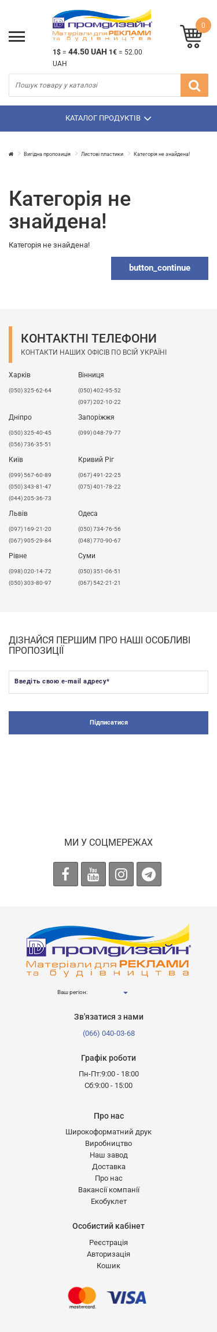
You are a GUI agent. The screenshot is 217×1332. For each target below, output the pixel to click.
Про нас (109, 1178)
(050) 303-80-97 (30, 583)
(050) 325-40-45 (30, 433)
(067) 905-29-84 (30, 540)
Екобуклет (109, 1201)
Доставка (109, 1166)
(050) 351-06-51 (99, 571)
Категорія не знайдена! (162, 154)
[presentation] (109, 768)
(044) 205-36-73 (30, 498)
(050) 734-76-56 (99, 529)
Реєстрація (108, 1242)
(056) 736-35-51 (30, 444)
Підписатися (109, 722)
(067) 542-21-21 (99, 583)
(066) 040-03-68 (109, 1033)
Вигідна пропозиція (47, 154)
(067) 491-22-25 (99, 475)
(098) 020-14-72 (30, 571)
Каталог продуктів (108, 118)
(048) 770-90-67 (99, 540)
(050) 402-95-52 (99, 390)
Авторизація (108, 1254)
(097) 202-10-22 (99, 402)
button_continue (159, 268)
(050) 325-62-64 (30, 390)
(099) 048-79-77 (99, 433)
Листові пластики (102, 154)
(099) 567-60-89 (30, 475)
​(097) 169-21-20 (30, 529)
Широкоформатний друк (108, 1131)
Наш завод (109, 1155)
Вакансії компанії (108, 1189)
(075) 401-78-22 (99, 486)
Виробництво (108, 1143)
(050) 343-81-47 (30, 486)
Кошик (108, 1265)
